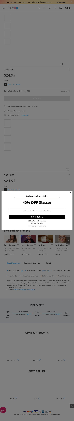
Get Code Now (37, 217)
